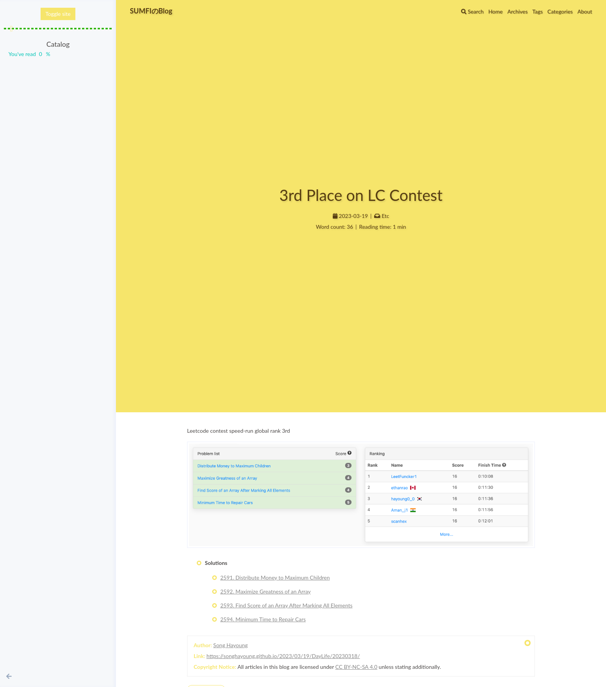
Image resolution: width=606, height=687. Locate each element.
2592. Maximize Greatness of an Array (265, 591)
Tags (537, 11)
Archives (517, 11)
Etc (385, 216)
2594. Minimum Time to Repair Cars (263, 619)
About (584, 11)
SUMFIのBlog (151, 11)
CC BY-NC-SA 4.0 (356, 666)
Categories (560, 11)
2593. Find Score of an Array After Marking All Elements (286, 605)
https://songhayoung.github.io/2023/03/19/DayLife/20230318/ (283, 656)
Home (495, 11)
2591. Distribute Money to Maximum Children (275, 577)
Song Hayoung (230, 645)
